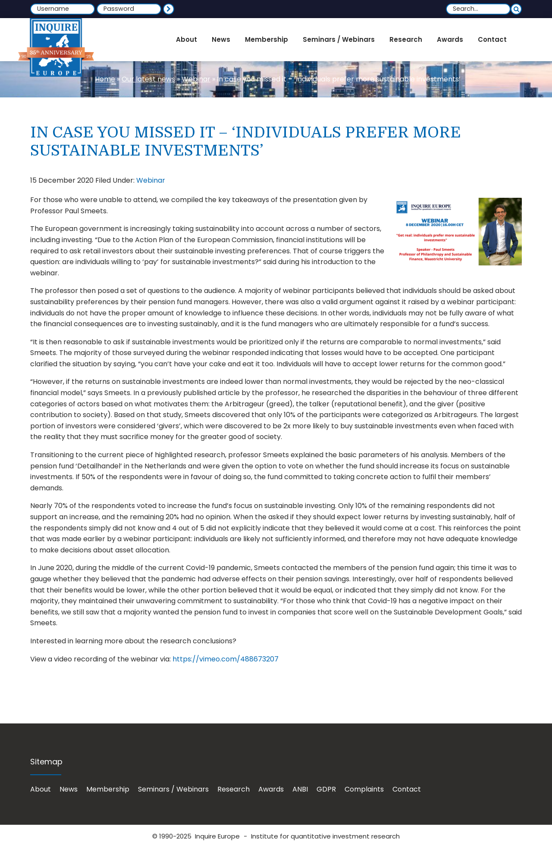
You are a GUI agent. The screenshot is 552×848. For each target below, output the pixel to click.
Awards (271, 789)
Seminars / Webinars (173, 789)
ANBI (300, 789)
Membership (107, 789)
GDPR (326, 789)
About (40, 789)
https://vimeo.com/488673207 (225, 659)
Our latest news (148, 79)
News (69, 789)
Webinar (196, 79)
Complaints (364, 789)
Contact (406, 789)
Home (105, 79)
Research (233, 789)
